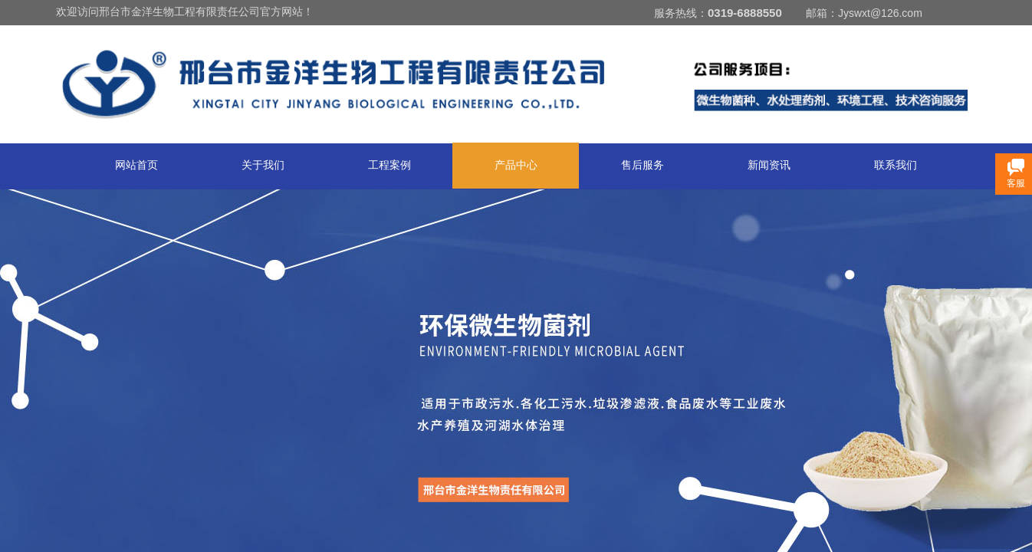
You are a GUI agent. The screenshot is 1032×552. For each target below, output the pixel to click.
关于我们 (263, 165)
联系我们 (895, 165)
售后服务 (642, 165)
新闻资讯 (769, 165)
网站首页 (136, 165)
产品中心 (516, 165)
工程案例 (389, 165)
